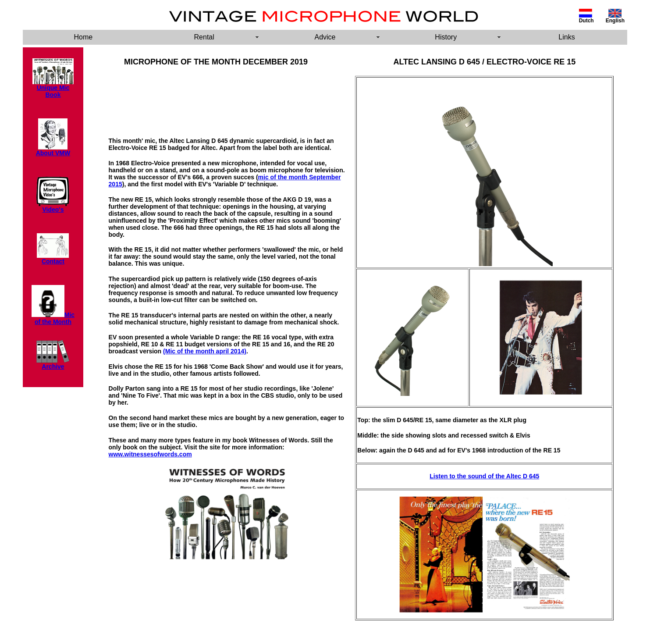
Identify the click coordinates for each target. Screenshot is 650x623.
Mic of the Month (55, 318)
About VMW (53, 153)
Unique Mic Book (53, 91)
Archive (53, 366)
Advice (324, 37)
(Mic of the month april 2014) (204, 351)
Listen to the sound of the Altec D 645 (484, 476)
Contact (53, 258)
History (446, 37)
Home (83, 37)
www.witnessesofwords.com (150, 454)
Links (566, 37)
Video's (52, 206)
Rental (204, 37)
